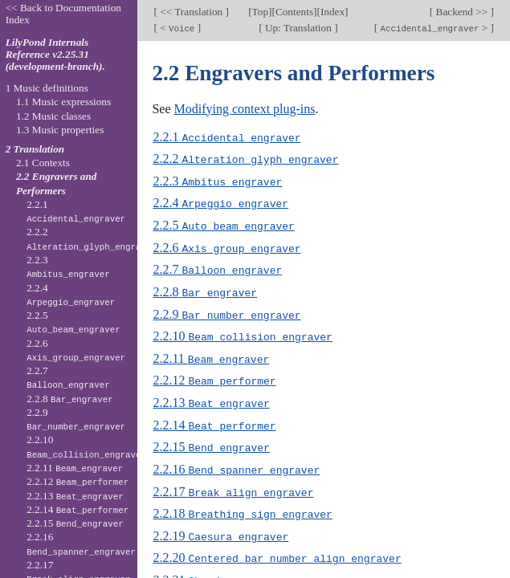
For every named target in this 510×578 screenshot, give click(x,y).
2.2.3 (217, 180)
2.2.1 (226, 137)
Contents (294, 12)
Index (332, 12)
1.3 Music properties (60, 130)
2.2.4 (220, 202)
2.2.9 (226, 310)
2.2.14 (214, 418)
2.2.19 (220, 527)
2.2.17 (233, 483)
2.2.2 (245, 158)
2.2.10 (242, 332)
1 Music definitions (47, 88)
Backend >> (461, 12)
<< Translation (191, 12)
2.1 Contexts (43, 163)
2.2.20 (277, 549)
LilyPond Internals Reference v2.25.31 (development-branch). (55, 54)
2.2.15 (211, 440)
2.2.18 (242, 505)
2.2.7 (217, 267)
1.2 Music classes (53, 116)
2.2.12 (214, 375)
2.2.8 (205, 288)
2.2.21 (230, 570)
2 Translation (35, 149)
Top (260, 12)
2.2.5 (223, 223)
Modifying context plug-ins (245, 109)
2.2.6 (226, 245)
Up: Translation (299, 28)
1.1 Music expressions (63, 102)
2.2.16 (236, 462)
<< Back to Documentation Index (63, 14)
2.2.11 (211, 353)
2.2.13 (211, 397)
